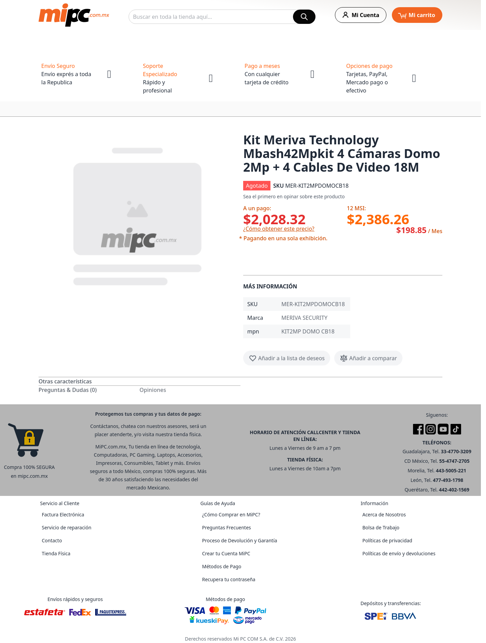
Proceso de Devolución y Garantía (239, 540)
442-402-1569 (454, 489)
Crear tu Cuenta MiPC (226, 553)
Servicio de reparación (66, 527)
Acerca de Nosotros (384, 514)
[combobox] (222, 17)
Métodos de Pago (221, 566)
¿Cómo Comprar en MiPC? (231, 514)
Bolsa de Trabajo (380, 527)
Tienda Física (56, 553)
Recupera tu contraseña (228, 579)
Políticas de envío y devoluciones (398, 553)
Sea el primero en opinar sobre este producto (294, 196)
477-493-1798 (448, 480)
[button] (138, 215)
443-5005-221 (451, 470)
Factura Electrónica (63, 514)
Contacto (52, 540)
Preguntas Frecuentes (226, 527)
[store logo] (74, 15)
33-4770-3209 (456, 451)
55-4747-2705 (454, 461)
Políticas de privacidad (387, 540)
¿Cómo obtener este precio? (278, 228)
